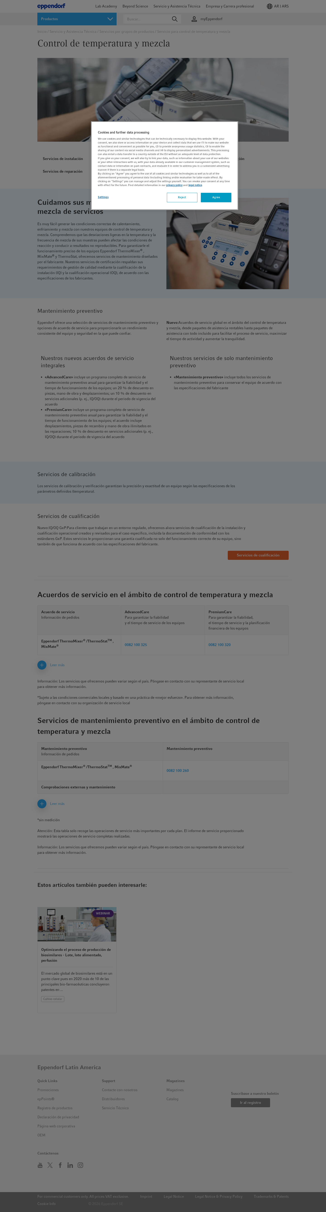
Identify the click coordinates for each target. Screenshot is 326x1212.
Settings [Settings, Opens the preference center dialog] (103, 197)
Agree (216, 197)
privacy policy (174, 185)
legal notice (195, 185)
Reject (182, 197)
